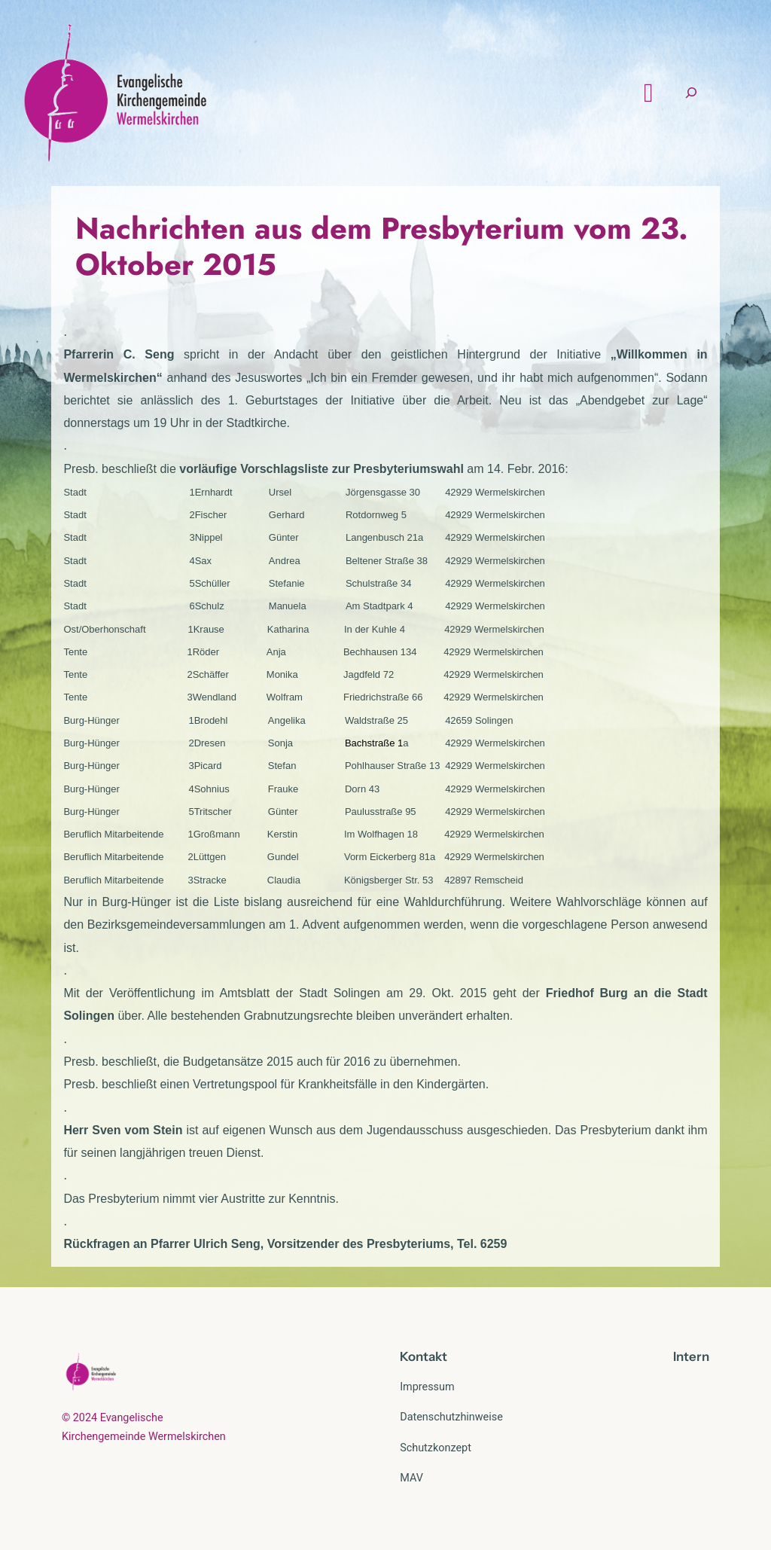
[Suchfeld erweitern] (691, 93)
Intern (691, 1356)
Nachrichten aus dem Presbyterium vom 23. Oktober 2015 (381, 246)
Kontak (421, 1356)
